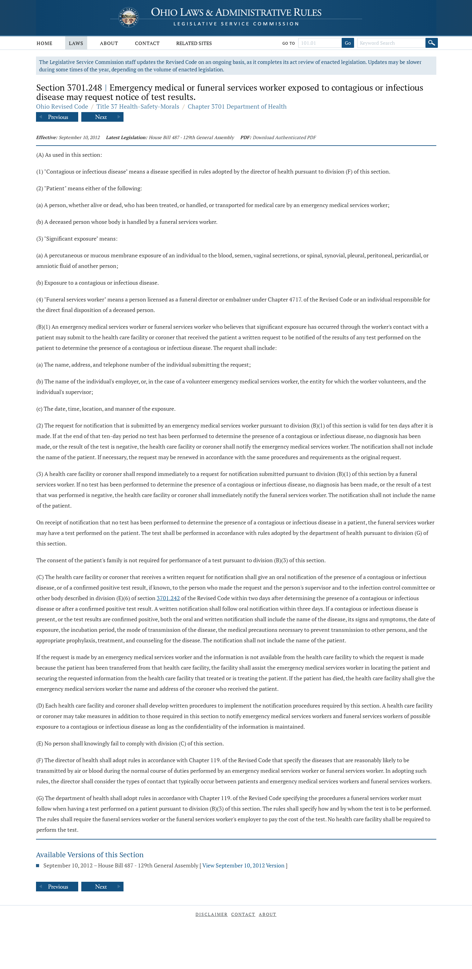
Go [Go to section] (348, 42)
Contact (147, 43)
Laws (76, 43)
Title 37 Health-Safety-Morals (138, 106)
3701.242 (168, 598)
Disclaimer (212, 914)
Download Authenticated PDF (284, 137)
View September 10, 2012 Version (243, 865)
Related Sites (194, 43)
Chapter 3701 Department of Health (237, 106)
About (109, 43)
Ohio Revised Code (62, 106)
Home (44, 43)
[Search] (431, 43)
